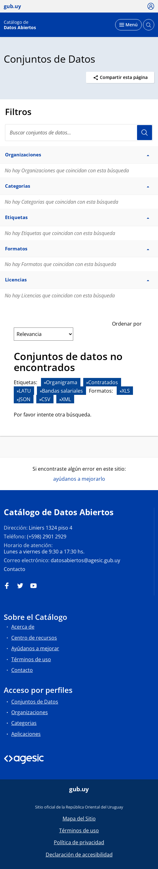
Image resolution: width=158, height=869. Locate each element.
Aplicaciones (26, 733)
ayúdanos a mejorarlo (79, 478)
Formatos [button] (77, 248)
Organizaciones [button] (77, 154)
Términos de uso (31, 659)
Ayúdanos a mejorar (35, 648)
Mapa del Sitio (79, 818)
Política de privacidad (79, 842)
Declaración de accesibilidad (79, 854)
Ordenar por (127, 323)
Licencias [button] (77, 279)
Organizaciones (29, 712)
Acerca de (22, 626)
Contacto (14, 569)
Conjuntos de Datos (34, 701)
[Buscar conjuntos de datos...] (79, 132)
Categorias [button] (77, 186)
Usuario (144, 132)
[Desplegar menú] (128, 24)
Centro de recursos (34, 637)
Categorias (24, 723)
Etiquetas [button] (77, 217)
